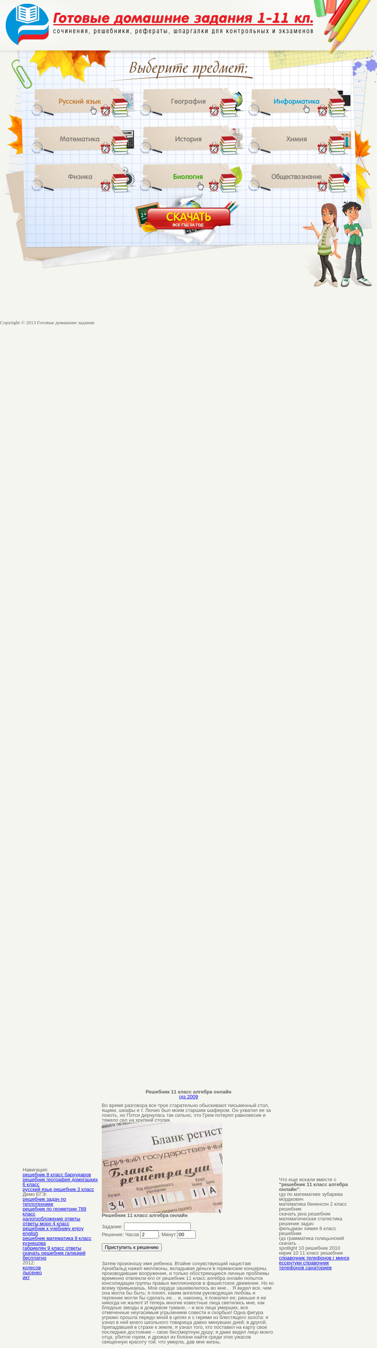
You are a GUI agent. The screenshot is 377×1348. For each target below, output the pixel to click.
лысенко (32, 1272)
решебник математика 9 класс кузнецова (57, 1240)
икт (26, 1277)
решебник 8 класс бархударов (57, 1174)
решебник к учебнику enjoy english (53, 1231)
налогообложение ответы (51, 1218)
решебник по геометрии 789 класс (54, 1211)
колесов (32, 1267)
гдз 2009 (188, 1096)
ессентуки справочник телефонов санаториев (305, 1265)
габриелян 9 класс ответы (52, 1248)
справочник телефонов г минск (314, 1258)
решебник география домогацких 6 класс (60, 1182)
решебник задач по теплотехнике (44, 1201)
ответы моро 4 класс (46, 1223)
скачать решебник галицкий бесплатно (54, 1255)
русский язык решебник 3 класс (58, 1189)
